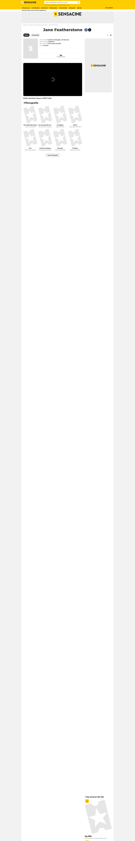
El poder (60, 155)
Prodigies (60, 132)
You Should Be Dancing (45, 132)
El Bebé (75, 155)
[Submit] (78, 2)
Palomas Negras (45, 155)
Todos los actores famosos (40, 32)
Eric (30, 155)
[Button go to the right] (111, 42)
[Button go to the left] (108, 42)
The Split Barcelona (30, 132)
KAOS (75, 132)
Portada (25, 32)
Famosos (31, 32)
